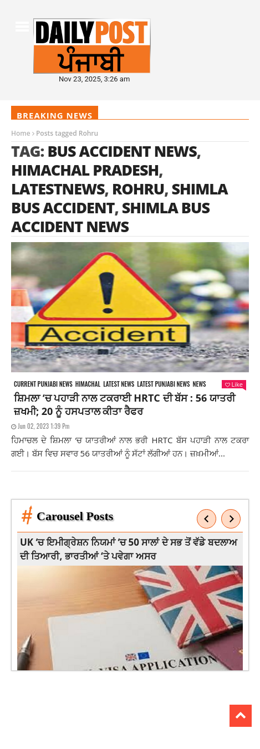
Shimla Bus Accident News (110, 217)
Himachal (87, 384)
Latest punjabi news (163, 384)
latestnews (58, 188)
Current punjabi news (43, 384)
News (199, 384)
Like (234, 384)
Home (20, 133)
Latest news (118, 384)
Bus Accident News (121, 151)
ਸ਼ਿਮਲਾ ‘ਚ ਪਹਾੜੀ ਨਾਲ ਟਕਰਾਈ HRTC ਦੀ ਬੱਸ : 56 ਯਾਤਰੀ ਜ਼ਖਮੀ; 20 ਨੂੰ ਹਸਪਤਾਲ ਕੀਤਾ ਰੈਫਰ (124, 404)
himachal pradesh (85, 170)
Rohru (138, 188)
